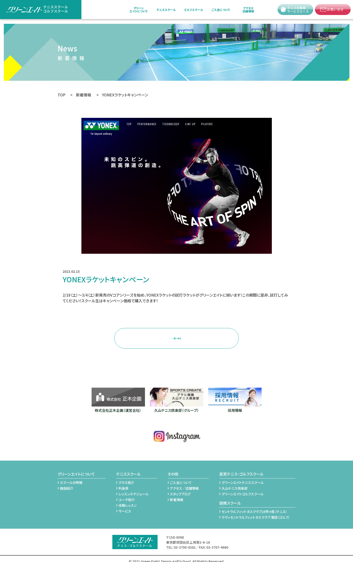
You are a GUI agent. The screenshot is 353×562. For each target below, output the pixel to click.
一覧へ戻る (176, 335)
